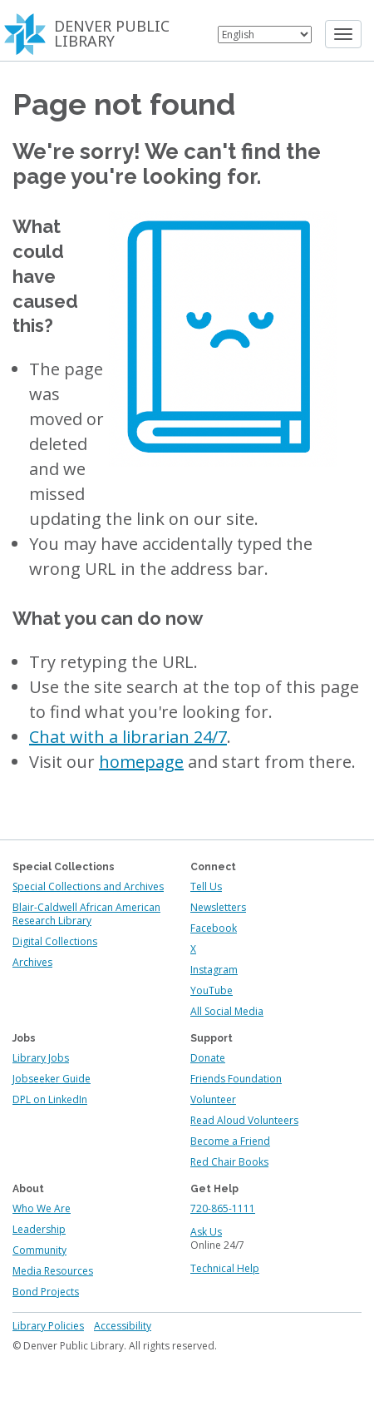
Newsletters (218, 907)
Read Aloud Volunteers (244, 1120)
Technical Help (224, 1268)
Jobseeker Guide (51, 1079)
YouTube (211, 990)
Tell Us (206, 886)
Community (39, 1250)
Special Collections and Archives (88, 886)
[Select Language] (265, 34)
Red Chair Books (229, 1162)
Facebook (213, 928)
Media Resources (52, 1271)
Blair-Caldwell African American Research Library (86, 914)
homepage (141, 761)
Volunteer (213, 1099)
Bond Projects (45, 1292)
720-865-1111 (222, 1208)
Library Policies (48, 1326)
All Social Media (226, 1011)
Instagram (214, 970)
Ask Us (206, 1232)
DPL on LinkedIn (49, 1099)
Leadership (39, 1229)
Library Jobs (40, 1058)
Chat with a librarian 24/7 (128, 736)
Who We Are (41, 1208)
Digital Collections (54, 941)
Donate (207, 1058)
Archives (32, 962)
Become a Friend (230, 1141)
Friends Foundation (236, 1079)
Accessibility (122, 1326)
